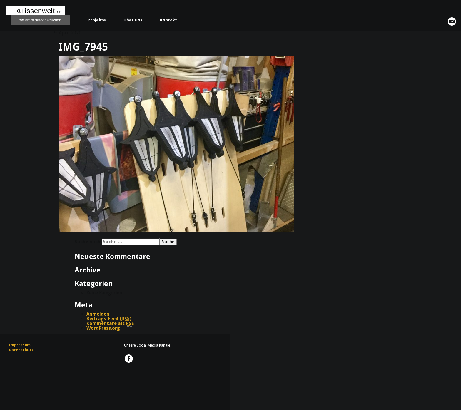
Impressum (20, 345)
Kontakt (168, 20)
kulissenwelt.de (38, 15)
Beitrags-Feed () (108, 319)
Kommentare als (110, 324)
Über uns (132, 20)
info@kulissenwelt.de (452, 21)
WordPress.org (103, 328)
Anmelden (97, 314)
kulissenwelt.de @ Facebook (128, 358)
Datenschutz (21, 350)
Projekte (97, 20)
